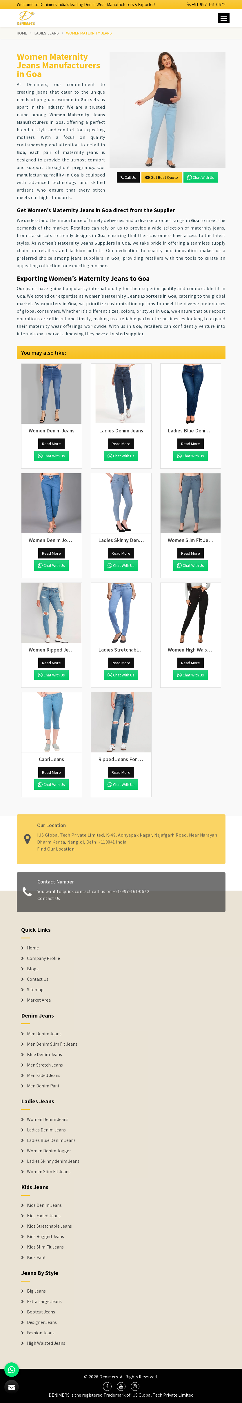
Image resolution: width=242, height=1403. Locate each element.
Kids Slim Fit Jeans (45, 1247)
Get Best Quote (161, 177)
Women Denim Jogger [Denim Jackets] (49, 1151)
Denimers (108, 1377)
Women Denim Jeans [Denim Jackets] (47, 1119)
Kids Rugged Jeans (45, 1236)
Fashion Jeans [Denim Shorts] (40, 1333)
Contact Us (37, 979)
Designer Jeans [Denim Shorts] (42, 1322)
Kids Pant (36, 1257)
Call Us (128, 177)
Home (22, 33)
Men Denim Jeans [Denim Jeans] (44, 1033)
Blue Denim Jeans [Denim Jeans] (44, 1054)
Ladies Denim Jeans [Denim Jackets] (46, 1130)
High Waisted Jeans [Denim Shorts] (46, 1343)
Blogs (33, 969)
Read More (51, 443)
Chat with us (200, 177)
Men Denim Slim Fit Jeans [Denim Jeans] (52, 1044)
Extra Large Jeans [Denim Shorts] (44, 1301)
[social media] (107, 1386)
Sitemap (35, 989)
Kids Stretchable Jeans (49, 1226)
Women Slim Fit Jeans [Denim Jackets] (48, 1171)
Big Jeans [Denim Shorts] (36, 1291)
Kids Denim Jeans (44, 1205)
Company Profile (43, 958)
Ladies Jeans (46, 33)
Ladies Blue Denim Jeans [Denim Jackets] (51, 1140)
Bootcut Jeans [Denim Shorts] (41, 1312)
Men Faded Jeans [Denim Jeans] (43, 1075)
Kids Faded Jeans (44, 1215)
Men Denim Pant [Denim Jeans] (43, 1086)
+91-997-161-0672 (206, 4)
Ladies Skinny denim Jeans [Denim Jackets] (53, 1161)
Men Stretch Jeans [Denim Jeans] (45, 1065)
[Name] (224, 18)
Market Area (39, 1000)
